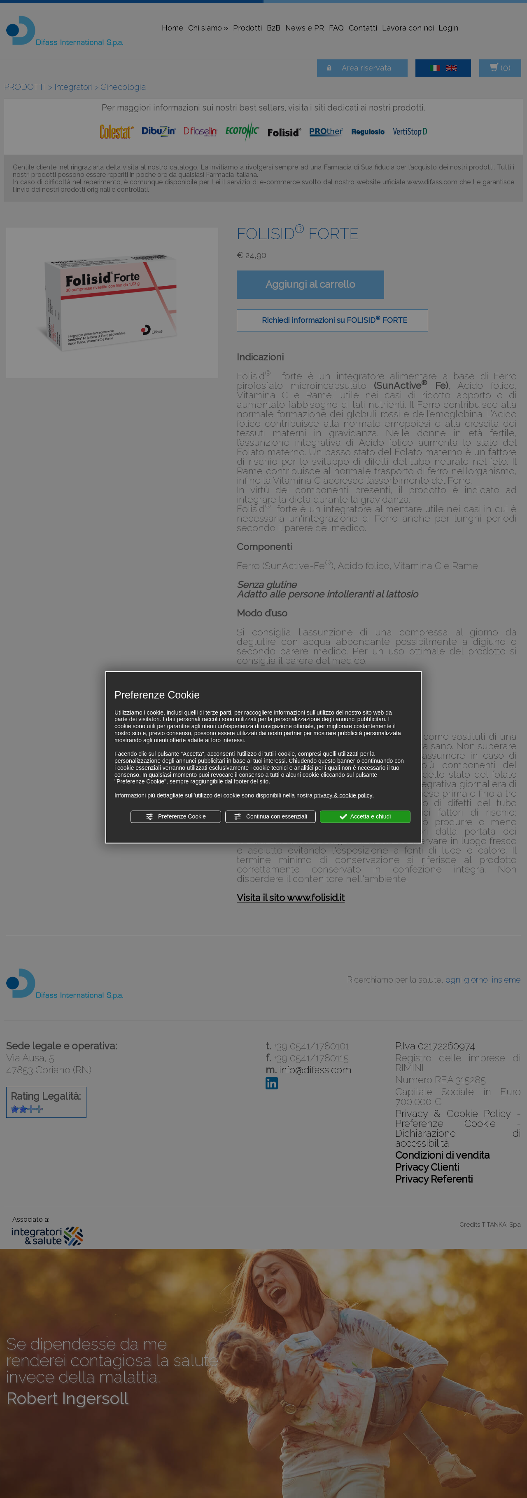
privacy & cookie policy (343, 795)
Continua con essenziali (270, 817)
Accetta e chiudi (365, 817)
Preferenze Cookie (176, 817)
